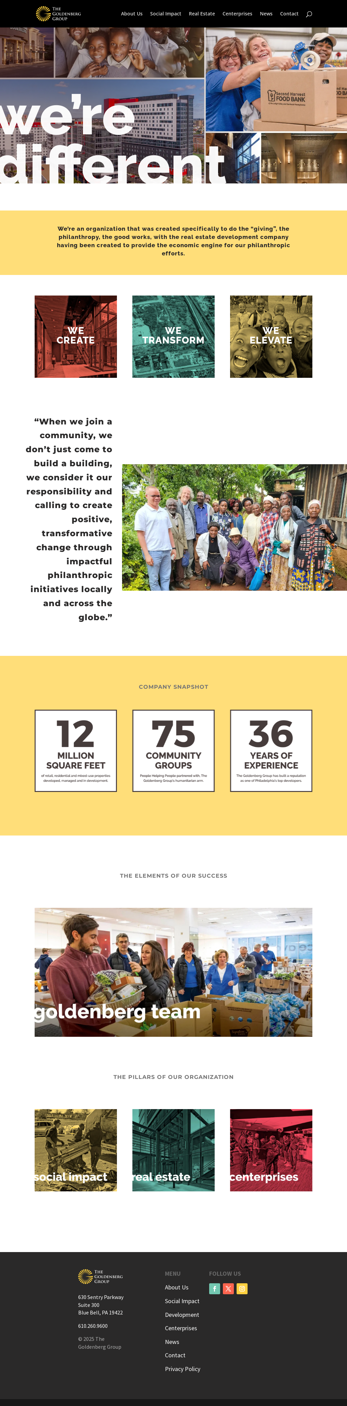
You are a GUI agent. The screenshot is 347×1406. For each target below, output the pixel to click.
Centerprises (237, 14)
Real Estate (202, 14)
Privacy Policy (182, 1369)
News (266, 14)
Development (182, 1315)
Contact (289, 14)
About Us (132, 14)
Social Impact (165, 14)
